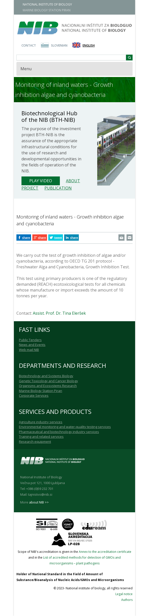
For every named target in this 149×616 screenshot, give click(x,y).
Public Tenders (30, 340)
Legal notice (124, 594)
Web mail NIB (29, 349)
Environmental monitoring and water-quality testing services (65, 426)
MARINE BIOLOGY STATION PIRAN (46, 10)
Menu (26, 68)
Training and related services (41, 436)
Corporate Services (33, 395)
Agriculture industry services (40, 422)
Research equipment (35, 441)
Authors (127, 600)
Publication (58, 188)
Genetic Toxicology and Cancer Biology (48, 381)
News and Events (32, 344)
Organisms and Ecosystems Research (48, 385)
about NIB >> (39, 502)
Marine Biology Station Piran (40, 390)
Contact (28, 45)
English (89, 45)
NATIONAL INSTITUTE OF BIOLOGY (47, 4)
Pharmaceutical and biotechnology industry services (59, 431)
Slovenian (59, 45)
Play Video (40, 181)
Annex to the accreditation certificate (105, 552)
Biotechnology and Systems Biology (46, 376)
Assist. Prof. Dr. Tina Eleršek (59, 313)
